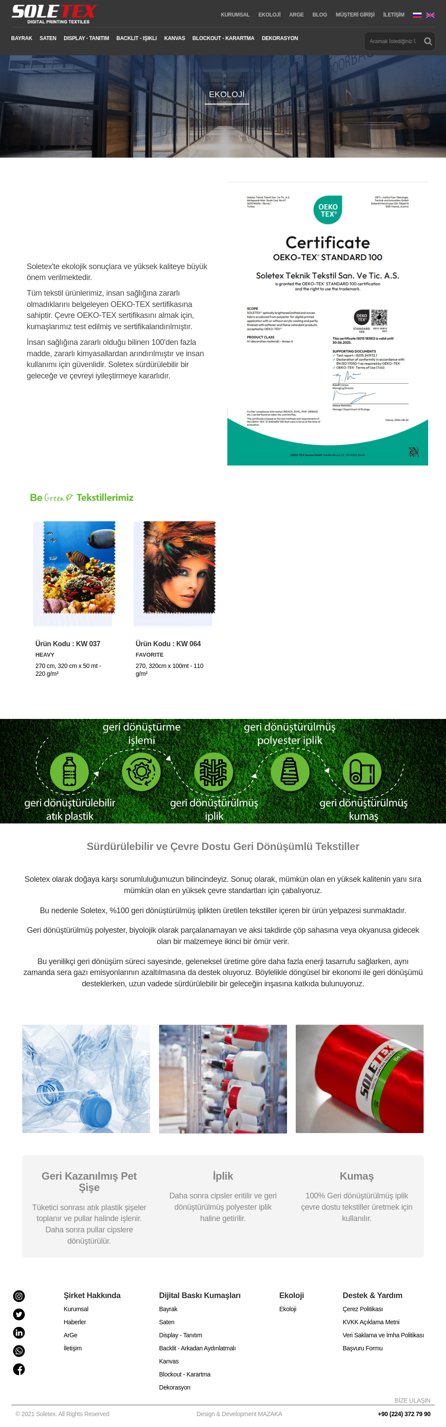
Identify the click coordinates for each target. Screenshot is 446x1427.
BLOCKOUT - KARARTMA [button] (223, 38)
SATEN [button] (48, 38)
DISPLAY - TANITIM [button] (86, 38)
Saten (166, 1322)
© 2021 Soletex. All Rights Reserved (64, 1413)
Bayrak (168, 1309)
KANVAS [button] (174, 38)
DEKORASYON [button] (280, 38)
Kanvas (169, 1361)
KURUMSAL (235, 15)
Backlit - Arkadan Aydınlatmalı (197, 1348)
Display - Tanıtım (180, 1335)
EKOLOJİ (269, 15)
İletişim (72, 1348)
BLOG (319, 15)
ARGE (296, 15)
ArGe (70, 1335)
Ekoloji (287, 1309)
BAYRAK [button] (21, 38)
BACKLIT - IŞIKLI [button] (136, 38)
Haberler (75, 1322)
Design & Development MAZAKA (239, 1413)
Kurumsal (76, 1309)
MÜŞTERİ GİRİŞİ (355, 15)
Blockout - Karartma (184, 1374)
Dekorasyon (174, 1387)
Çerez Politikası (363, 1309)
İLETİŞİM (393, 15)
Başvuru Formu (363, 1348)
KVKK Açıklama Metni (371, 1322)
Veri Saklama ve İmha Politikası (383, 1335)
